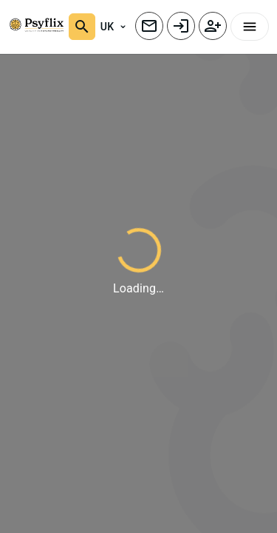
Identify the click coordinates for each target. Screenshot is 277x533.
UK (113, 27)
